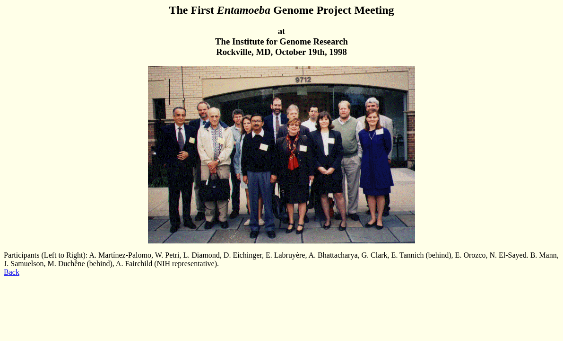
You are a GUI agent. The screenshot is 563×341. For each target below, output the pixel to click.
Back (11, 272)
